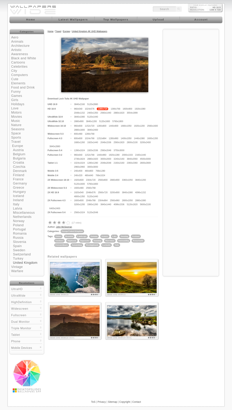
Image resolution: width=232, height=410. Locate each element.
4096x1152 (140, 192)
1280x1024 (79, 150)
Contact (136, 401)
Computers (19, 75)
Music (15, 121)
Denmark (20, 171)
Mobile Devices (21, 347)
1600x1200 (152, 138)
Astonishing (77, 245)
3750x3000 (119, 150)
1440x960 (101, 155)
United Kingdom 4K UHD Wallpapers (89, 31)
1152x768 (89, 155)
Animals (17, 41)
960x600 (78, 126)
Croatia (18, 162)
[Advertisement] (191, 54)
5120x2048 (92, 212)
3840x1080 (79, 117)
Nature (16, 125)
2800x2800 (145, 163)
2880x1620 (119, 113)
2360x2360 (132, 163)
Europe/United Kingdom (72, 231)
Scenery (105, 236)
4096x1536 (119, 204)
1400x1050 (126, 138)
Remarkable (138, 240)
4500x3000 (145, 159)
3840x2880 (54, 146)
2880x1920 (92, 159)
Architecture (20, 46)
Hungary (19, 192)
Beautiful (69, 236)
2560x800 (103, 180)
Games (16, 96)
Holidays (17, 104)
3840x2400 (92, 130)
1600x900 (127, 109)
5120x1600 (104, 121)
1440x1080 (139, 138)
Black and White (23, 58)
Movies (16, 116)
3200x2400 (145, 142)
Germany (20, 183)
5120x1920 (132, 204)
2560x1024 (79, 212)
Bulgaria (19, 158)
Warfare (17, 271)
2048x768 (91, 200)
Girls (14, 100)
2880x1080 (140, 200)
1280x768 (89, 134)
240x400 (78, 171)
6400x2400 (54, 208)
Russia (18, 237)
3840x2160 (79, 104)
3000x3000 (92, 167)
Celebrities (19, 66)
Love (15, 108)
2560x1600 (152, 126)
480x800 (89, 171)
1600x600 (79, 200)
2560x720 (103, 192)
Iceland (18, 196)
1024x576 (89, 109)
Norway (19, 221)
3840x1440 (105, 204)
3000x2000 (105, 159)
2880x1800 (79, 130)
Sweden (19, 250)
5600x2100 (145, 204)
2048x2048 (105, 163)
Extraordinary (61, 245)
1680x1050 (126, 126)
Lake (114, 236)
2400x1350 (92, 113)
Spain (17, 246)
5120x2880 (92, 104)
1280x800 (101, 126)
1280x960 (113, 138)
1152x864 (101, 138)
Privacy (102, 401)
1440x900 (113, 126)
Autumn (94, 236)
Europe (17, 146)
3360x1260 (92, 204)
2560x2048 (105, 150)
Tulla (117, 245)
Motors (16, 112)
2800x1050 (127, 200)
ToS (93, 401)
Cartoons (18, 62)
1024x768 (89, 138)
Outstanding (123, 240)
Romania (20, 233)
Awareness (19, 54)
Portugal (19, 229)
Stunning (97, 240)
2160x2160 (119, 163)
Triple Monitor (26, 328)
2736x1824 (79, 159)
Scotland (136, 236)
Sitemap (112, 401)
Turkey (18, 258)
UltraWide (26, 295)
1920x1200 (139, 126)
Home (50, 31)
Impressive (85, 240)
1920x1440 (92, 142)
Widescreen (26, 308)
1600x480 (79, 188)
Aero (14, 37)
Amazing (124, 236)
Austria (18, 150)
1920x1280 (114, 155)
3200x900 (115, 192)
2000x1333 (127, 155)
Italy (16, 204)
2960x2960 (79, 167)
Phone (26, 341)
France (18, 179)
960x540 (78, 109)
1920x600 (79, 180)
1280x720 (102, 109)
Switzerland (22, 254)
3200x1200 (79, 204)
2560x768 (91, 188)
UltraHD (26, 289)
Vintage (17, 267)
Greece (18, 187)
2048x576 (91, 192)
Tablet (26, 334)
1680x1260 (79, 142)
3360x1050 (127, 180)
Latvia (17, 208)
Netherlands (22, 217)
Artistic (16, 50)
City (14, 71)
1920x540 (79, 192)
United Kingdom (25, 263)
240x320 (78, 175)
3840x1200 (91, 121)
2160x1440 (140, 155)
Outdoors (59, 240)
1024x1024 (79, 163)
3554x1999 (132, 113)
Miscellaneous (24, 212)
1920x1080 (140, 109)
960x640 (78, 155)
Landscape (81, 236)
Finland (18, 175)
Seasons (18, 129)
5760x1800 (117, 121)
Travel (16, 142)
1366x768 (115, 109)
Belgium (19, 154)
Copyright (124, 401)
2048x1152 (79, 113)
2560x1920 (119, 142)
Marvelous (109, 240)
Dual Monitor (26, 321)
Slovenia (19, 242)
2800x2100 (132, 142)
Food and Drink (23, 87)
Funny (16, 91)
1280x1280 (92, 163)
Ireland (18, 200)
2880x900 (79, 121)
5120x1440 (92, 117)
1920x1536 (92, 150)
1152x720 (89, 126)
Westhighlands (92, 245)
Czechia (19, 167)
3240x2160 (119, 159)
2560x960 (115, 200)
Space (16, 133)
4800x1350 (79, 196)
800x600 (78, 138)
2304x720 (91, 180)
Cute (14, 79)
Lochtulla (106, 245)
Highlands (71, 240)
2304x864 (103, 200)
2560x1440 (105, 113)
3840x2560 (132, 159)
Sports (16, 137)
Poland (18, 225)
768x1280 (100, 171)
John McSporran (64, 227)
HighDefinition (26, 302)
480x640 (89, 175)
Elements (18, 83)
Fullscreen (26, 315)
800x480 (78, 134)
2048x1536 (105, 142)
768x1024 (100, 175)
